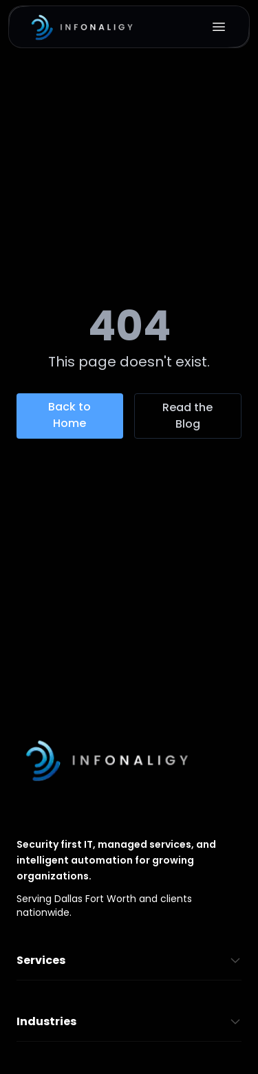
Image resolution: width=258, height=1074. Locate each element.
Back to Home (69, 415)
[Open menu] (219, 27)
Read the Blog (187, 415)
